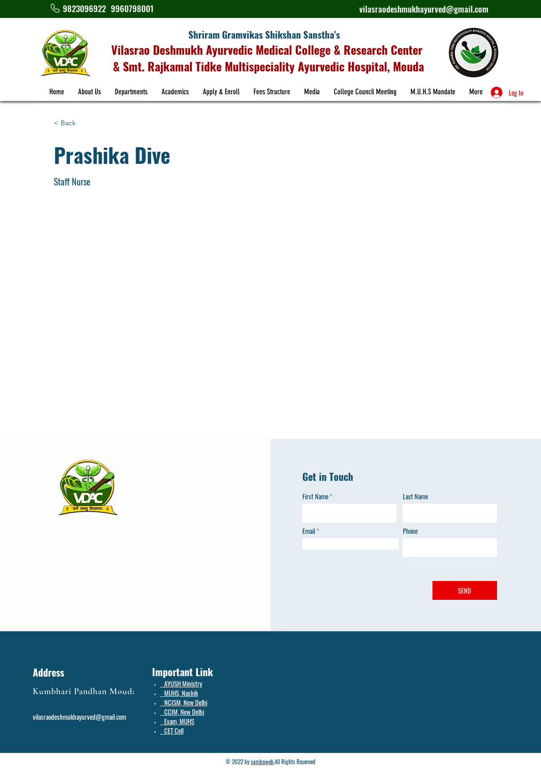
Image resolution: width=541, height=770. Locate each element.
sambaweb (262, 761)
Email (308, 531)
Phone (410, 531)
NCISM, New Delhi (183, 702)
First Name (315, 496)
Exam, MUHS (177, 721)
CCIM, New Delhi (182, 712)
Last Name (415, 496)
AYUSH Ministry (181, 683)
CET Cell (171, 730)
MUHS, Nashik (179, 693)
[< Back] (71, 123)
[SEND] (464, 590)
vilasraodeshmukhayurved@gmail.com (424, 8)
